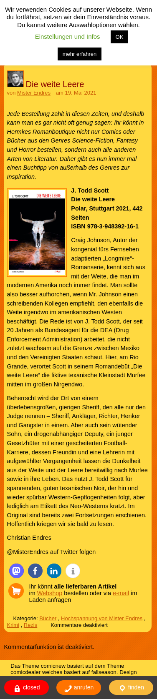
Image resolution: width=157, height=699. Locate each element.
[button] (16, 571)
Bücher (47, 618)
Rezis (30, 625)
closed (26, 688)
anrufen (79, 688)
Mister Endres (34, 93)
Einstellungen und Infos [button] (67, 36)
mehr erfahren (80, 54)
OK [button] (120, 37)
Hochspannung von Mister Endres (101, 618)
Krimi (13, 625)
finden (131, 688)
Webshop (50, 593)
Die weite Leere (55, 84)
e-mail (121, 593)
